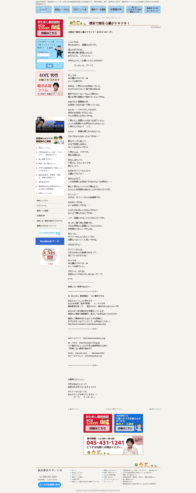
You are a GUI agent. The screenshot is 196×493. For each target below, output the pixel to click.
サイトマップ (108, 482)
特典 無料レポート (110, 473)
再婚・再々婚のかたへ (47, 164)
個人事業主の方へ (45, 159)
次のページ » (155, 409)
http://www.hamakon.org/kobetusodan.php (87, 324)
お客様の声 (41, 216)
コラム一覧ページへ (114, 409)
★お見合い (96, 18)
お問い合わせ (108, 477)
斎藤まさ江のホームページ (46, 226)
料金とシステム (44, 148)
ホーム (74, 470)
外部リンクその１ (45, 193)
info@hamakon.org (93, 356)
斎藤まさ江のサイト (110, 470)
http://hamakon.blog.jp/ (89, 343)
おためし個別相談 (110, 475)
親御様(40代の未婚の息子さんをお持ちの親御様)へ (50, 187)
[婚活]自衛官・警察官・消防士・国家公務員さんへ (49, 176)
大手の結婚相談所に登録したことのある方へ (50, 169)
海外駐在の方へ (44, 182)
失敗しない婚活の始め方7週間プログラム (86, 482)
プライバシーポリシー (111, 479)
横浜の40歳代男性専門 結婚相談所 (79, 18)
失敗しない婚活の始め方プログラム (50, 221)
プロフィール (41, 206)
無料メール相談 (42, 211)
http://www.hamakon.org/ (94, 338)
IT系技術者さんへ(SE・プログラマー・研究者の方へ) (50, 153)
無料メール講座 (77, 477)
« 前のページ (73, 409)
